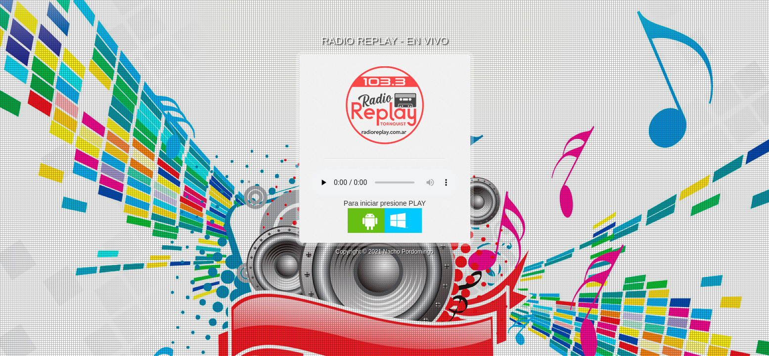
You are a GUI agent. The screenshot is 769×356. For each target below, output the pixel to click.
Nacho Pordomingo (408, 251)
